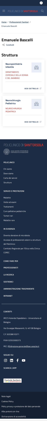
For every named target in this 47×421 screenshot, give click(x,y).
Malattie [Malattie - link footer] (7, 197)
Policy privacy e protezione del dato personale (21, 406)
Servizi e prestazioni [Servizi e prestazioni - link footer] (14, 191)
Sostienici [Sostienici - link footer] (8, 281)
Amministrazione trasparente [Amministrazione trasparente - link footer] (19, 288)
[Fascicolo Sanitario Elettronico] (13, 380)
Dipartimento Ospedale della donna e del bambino (17, 75)
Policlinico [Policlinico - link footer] (9, 162)
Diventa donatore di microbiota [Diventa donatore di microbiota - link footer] (17, 235)
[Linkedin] (12, 360)
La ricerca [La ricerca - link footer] (9, 274)
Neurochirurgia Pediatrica (14, 110)
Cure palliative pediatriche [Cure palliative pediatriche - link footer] (15, 211)
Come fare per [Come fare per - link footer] (11, 261)
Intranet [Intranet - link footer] (8, 295)
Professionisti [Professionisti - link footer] (11, 267)
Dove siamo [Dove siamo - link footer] (8, 173)
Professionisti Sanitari (19, 22)
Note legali (6, 396)
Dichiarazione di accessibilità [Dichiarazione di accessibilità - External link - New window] (14, 416)
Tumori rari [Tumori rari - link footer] (8, 215)
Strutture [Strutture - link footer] (8, 182)
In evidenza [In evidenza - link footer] (9, 228)
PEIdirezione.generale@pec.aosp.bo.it (23, 346)
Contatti (8, 311)
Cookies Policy (8, 401)
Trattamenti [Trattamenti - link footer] (9, 206)
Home (4, 22)
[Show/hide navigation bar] (4, 10)
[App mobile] (6, 373)
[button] (42, 10)
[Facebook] (18, 360)
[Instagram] (6, 360)
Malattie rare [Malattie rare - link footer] (9, 220)
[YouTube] (24, 360)
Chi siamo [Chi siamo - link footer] (8, 168)
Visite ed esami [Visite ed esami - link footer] (10, 202)
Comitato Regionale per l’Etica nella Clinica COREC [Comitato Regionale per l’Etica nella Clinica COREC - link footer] (22, 250)
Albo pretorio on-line (10, 411)
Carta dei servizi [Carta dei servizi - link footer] (10, 177)
